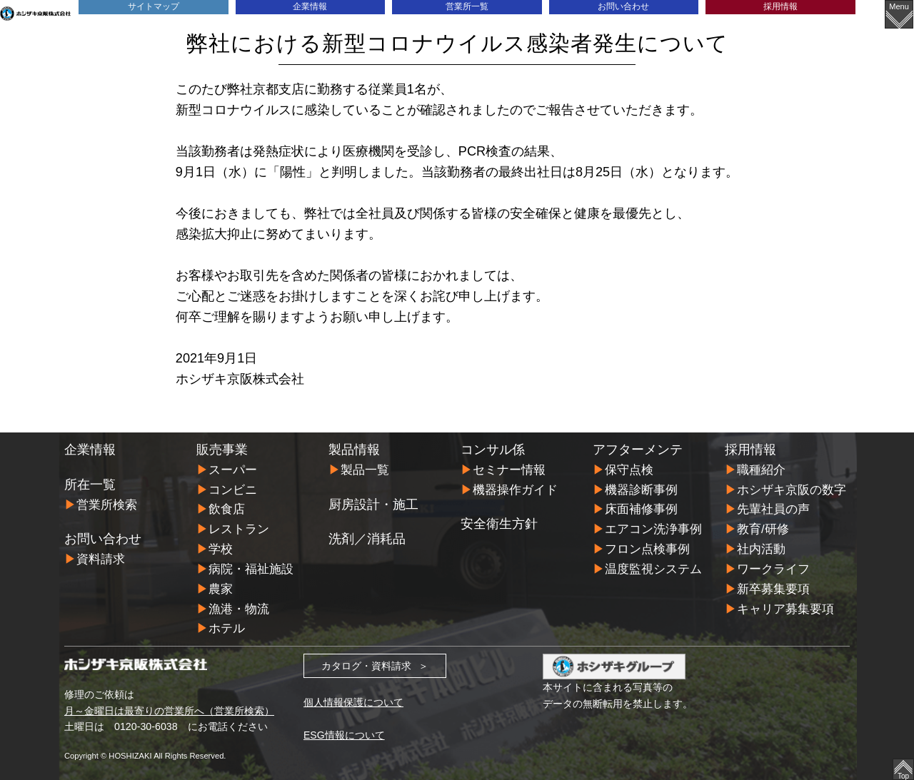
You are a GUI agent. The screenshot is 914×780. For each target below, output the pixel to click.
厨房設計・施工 (373, 504)
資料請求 (100, 559)
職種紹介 (761, 470)
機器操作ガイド (515, 489)
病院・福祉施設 (251, 567)
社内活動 (761, 547)
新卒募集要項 (773, 586)
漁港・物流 (239, 605)
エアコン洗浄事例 (653, 528)
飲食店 (227, 508)
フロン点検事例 (647, 547)
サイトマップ (153, 6)
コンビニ (233, 489)
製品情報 (354, 449)
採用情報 (780, 6)
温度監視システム (653, 567)
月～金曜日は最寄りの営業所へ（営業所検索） (169, 706)
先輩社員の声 (773, 508)
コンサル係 (493, 449)
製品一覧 (365, 470)
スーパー (233, 470)
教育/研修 (763, 528)
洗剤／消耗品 (367, 539)
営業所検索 (106, 505)
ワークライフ (773, 567)
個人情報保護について (353, 698)
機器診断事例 (641, 489)
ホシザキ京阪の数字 (791, 489)
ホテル (227, 625)
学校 (221, 547)
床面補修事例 (641, 508)
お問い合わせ (623, 6)
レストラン (239, 528)
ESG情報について (344, 730)
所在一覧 (90, 484)
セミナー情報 (509, 470)
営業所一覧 (466, 6)
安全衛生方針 (499, 523)
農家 (221, 586)
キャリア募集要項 (785, 605)
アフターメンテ (638, 449)
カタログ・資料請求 (366, 661)
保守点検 (629, 470)
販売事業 (222, 449)
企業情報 (309, 6)
